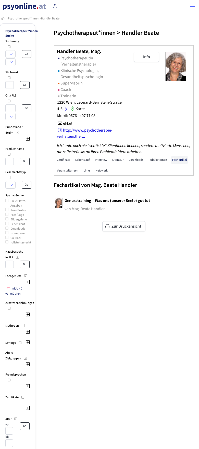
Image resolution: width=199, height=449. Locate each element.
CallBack (15, 238)
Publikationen (157, 160)
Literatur (117, 160)
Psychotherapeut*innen (23, 18)
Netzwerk (101, 170)
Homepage (17, 233)
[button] (192, 7)
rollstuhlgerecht (20, 242)
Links (86, 170)
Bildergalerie (18, 219)
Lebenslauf (17, 224)
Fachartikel (179, 160)
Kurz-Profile (18, 210)
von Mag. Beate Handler (85, 209)
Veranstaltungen (67, 170)
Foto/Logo (17, 215)
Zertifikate (63, 160)
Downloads (17, 229)
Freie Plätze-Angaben (18, 203)
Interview (101, 160)
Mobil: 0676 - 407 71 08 (76, 116)
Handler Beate (50, 18)
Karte (77, 109)
